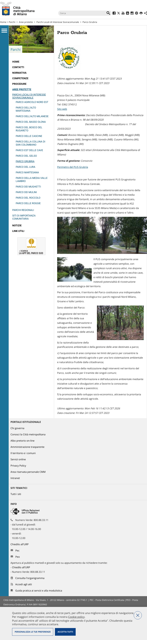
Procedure (19, 83)
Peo (17, 557)
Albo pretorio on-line (23, 440)
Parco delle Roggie (28, 203)
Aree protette (26, 22)
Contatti (18, 67)
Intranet (15, 478)
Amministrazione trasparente (27, 447)
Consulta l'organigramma (30, 578)
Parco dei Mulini (26, 192)
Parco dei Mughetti (28, 186)
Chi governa (17, 428)
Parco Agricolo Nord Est (32, 102)
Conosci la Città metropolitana (28, 434)
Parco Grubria (25, 161)
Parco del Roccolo (28, 197)
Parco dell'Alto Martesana (26, 109)
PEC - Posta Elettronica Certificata (107, 600)
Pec (17, 550)
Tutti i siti (16, 494)
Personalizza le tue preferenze (33, 631)
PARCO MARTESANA (27, 172)
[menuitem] (31, 62)
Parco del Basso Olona (31, 121)
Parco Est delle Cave (29, 150)
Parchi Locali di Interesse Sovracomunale (57, 22)
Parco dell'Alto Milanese (32, 116)
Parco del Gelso (26, 155)
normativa (19, 72)
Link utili (18, 231)
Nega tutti (138, 615)
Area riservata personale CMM (28, 472)
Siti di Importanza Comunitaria (24, 217)
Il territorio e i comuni (23, 453)
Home (3, 22)
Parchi (12, 22)
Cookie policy (76, 617)
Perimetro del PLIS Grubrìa (72, 167)
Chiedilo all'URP (20, 544)
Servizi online (18, 459)
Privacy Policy (18, 465)
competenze (20, 78)
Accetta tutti (65, 631)
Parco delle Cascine (29, 136)
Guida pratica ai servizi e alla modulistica (38, 590)
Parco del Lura (25, 167)
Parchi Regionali (23, 210)
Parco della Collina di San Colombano (30, 143)
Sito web (62, 109)
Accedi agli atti (23, 584)
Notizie (17, 225)
